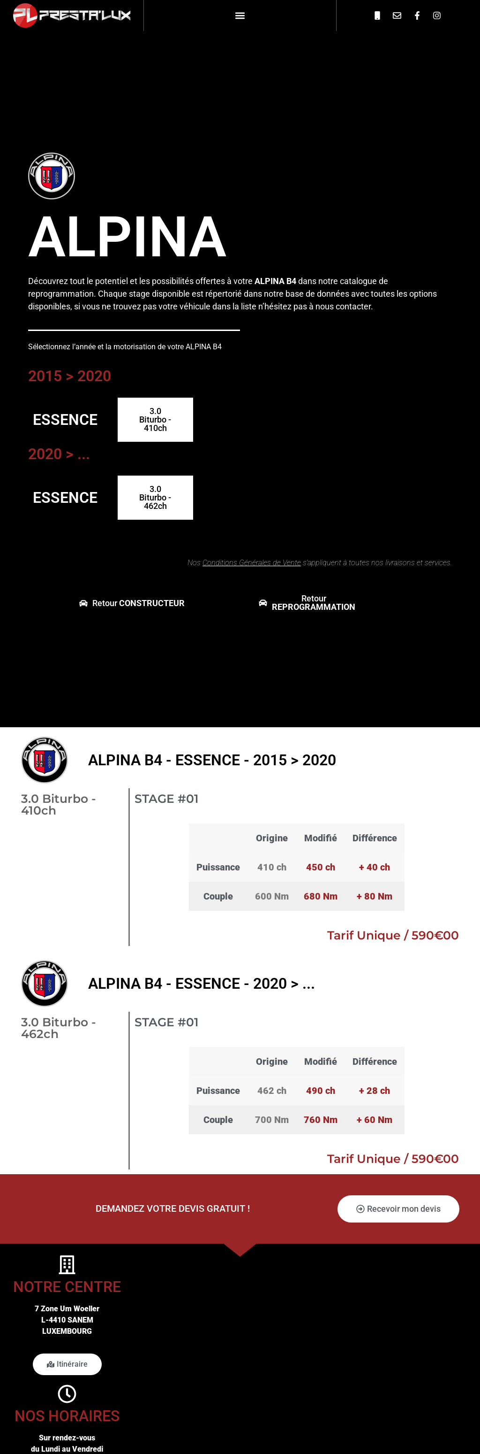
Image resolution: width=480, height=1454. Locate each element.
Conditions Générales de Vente (251, 562)
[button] (240, 15)
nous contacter (343, 306)
